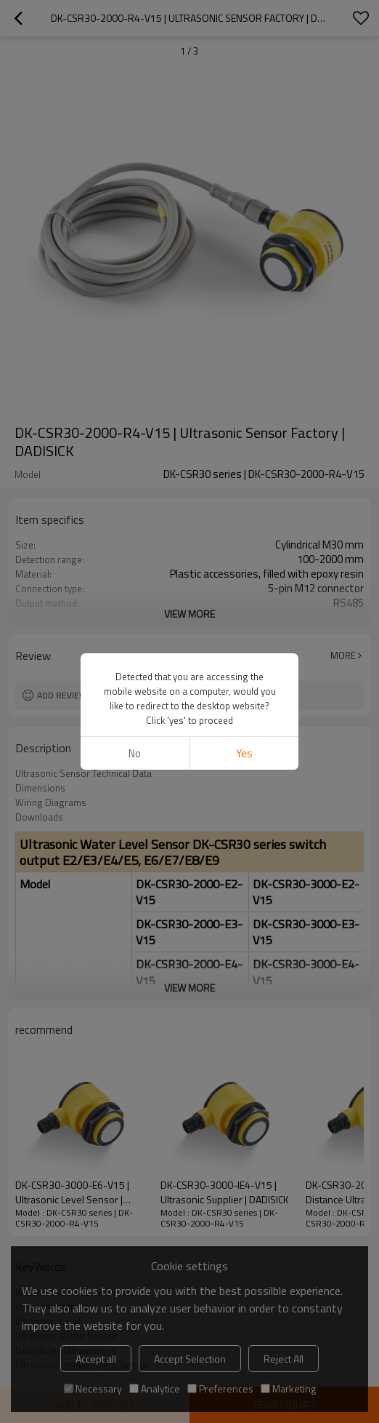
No (135, 753)
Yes (244, 753)
